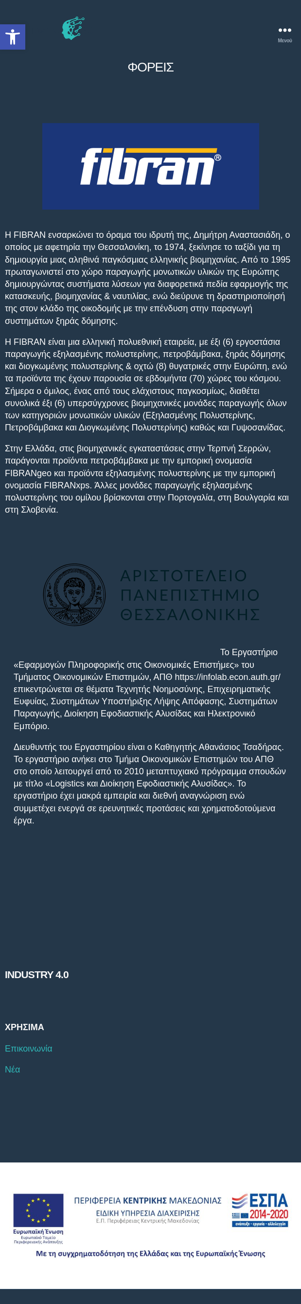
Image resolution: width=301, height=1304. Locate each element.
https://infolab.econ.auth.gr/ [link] (227, 677)
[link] (12, 37)
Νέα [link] (12, 1069)
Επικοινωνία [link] (29, 1049)
